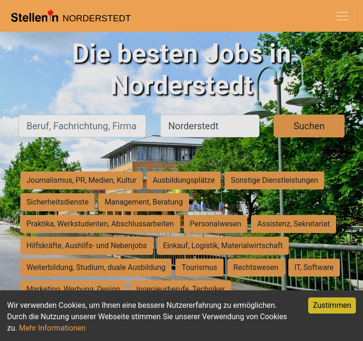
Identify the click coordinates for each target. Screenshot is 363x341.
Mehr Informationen (52, 327)
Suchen (309, 126)
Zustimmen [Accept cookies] (332, 305)
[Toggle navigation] (342, 16)
